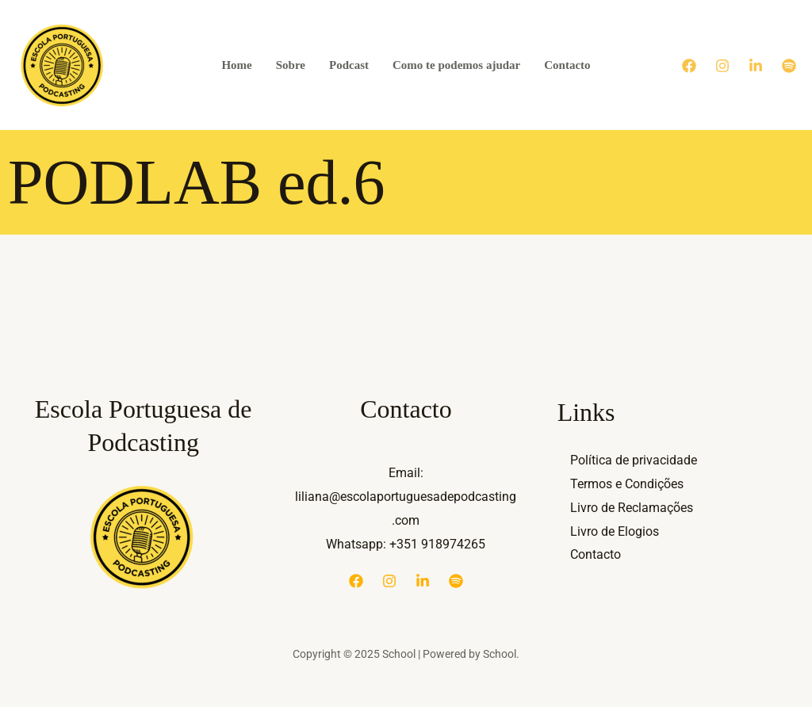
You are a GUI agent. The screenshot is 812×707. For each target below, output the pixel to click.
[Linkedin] (756, 66)
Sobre (290, 65)
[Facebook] (689, 66)
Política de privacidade (633, 460)
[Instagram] (722, 66)
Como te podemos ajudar (456, 65)
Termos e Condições (627, 483)
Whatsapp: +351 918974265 (405, 544)
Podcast (349, 65)
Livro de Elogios (614, 531)
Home (236, 65)
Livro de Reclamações (631, 507)
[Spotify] (789, 66)
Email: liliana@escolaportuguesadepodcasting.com (405, 496)
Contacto (567, 65)
